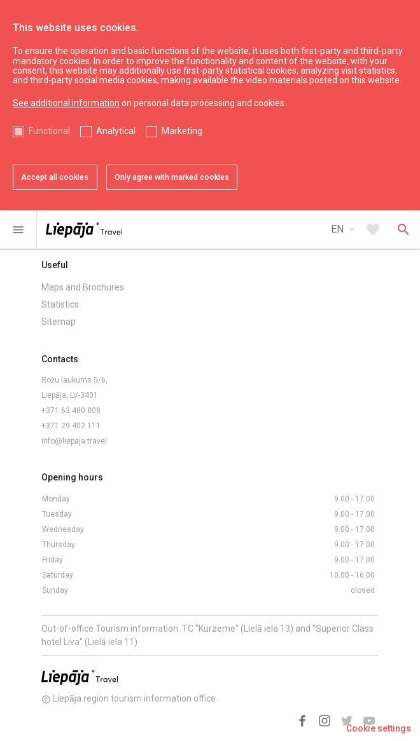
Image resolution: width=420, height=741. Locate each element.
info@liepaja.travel (74, 441)
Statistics (60, 304)
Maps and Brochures (82, 287)
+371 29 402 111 (71, 425)
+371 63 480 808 (71, 410)
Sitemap (58, 321)
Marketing (182, 131)
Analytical (116, 131)
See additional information (66, 103)
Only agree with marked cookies (172, 177)
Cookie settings (378, 728)
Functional (49, 131)
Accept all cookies (54, 177)
